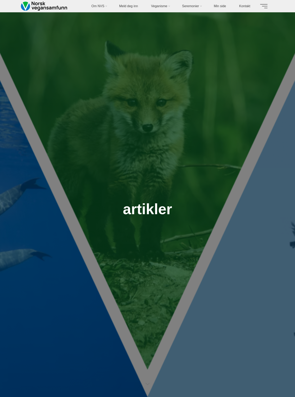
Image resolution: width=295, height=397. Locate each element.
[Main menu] (264, 6)
